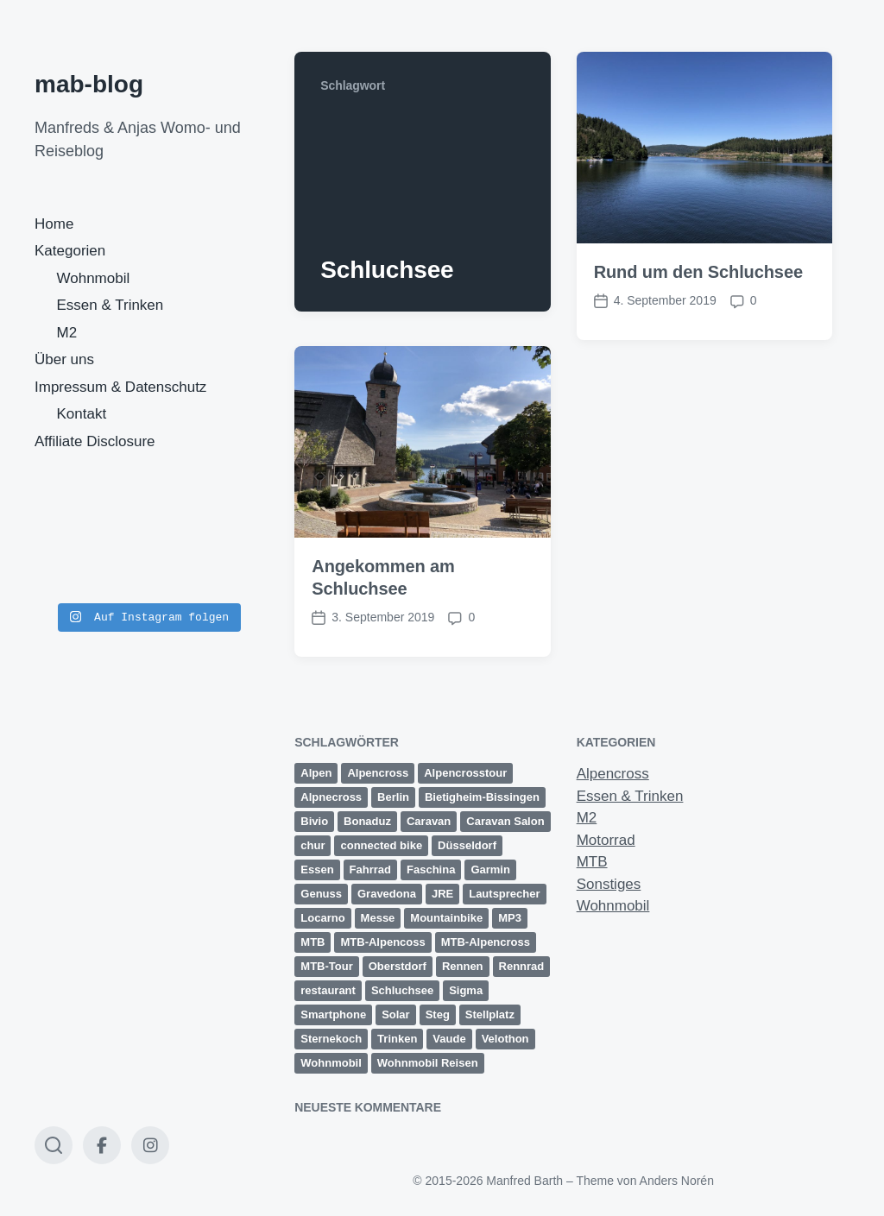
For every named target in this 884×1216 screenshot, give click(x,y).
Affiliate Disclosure (95, 441)
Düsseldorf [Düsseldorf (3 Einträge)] (467, 845)
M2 (67, 332)
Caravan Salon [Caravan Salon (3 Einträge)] (505, 821)
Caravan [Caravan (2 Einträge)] (429, 821)
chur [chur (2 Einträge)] (312, 845)
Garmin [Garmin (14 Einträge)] (490, 869)
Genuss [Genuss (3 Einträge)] (321, 893)
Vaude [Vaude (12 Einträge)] (449, 1038)
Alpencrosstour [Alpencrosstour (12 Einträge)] (465, 772)
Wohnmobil (93, 278)
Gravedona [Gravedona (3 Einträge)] (386, 893)
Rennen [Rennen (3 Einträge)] (462, 966)
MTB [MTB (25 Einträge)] (312, 942)
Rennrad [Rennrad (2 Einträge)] (522, 966)
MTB (592, 862)
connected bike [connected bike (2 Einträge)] (381, 845)
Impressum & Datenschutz (120, 387)
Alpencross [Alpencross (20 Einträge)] (377, 772)
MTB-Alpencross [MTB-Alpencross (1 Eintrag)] (485, 942)
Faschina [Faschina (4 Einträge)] (431, 869)
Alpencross (613, 774)
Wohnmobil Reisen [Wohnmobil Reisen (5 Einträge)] (427, 1062)
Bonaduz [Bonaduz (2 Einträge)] (367, 821)
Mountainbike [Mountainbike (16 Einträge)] (446, 917)
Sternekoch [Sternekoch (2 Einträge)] (331, 1038)
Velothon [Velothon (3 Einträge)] (505, 1038)
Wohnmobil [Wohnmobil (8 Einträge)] (331, 1062)
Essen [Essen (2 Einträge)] (316, 869)
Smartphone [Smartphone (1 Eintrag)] (333, 1014)
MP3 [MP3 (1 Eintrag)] (509, 917)
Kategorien (70, 251)
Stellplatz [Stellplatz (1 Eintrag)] (490, 1014)
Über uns (64, 359)
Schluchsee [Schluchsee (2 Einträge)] (402, 990)
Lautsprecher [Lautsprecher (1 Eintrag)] (504, 893)
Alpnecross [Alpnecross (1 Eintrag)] (331, 797)
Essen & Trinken (110, 305)
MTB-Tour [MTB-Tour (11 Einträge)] (326, 966)
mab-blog (89, 84)
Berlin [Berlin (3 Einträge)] (393, 797)
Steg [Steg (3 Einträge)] (438, 1014)
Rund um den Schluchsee (698, 271)
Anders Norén (677, 1181)
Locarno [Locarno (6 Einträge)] (322, 917)
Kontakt (82, 414)
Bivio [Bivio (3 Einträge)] (314, 821)
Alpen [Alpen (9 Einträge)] (316, 772)
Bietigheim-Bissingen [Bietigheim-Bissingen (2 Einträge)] (482, 797)
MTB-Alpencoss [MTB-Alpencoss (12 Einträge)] (382, 942)
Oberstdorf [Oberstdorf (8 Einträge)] (397, 966)
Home (54, 224)
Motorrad (606, 840)
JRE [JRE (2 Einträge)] (442, 893)
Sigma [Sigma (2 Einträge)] (466, 990)
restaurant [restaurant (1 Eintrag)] (328, 990)
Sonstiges (609, 884)
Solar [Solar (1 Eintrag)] (396, 1014)
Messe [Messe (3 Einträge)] (378, 917)
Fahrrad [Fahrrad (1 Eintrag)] (370, 869)
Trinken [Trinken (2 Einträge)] (397, 1038)
